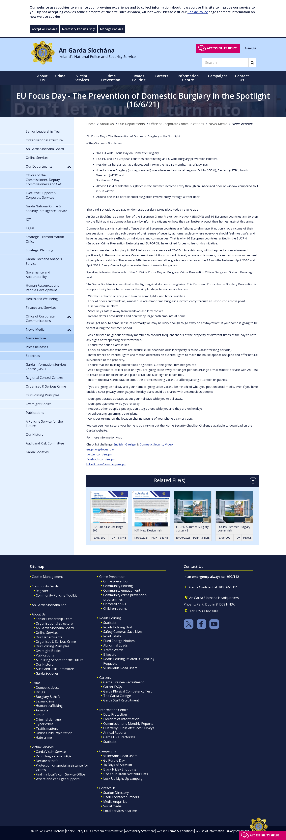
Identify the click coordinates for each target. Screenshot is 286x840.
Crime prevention (116, 581)
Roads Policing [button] (139, 77)
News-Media (218, 124)
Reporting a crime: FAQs (53, 756)
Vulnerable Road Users (120, 668)
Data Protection (115, 714)
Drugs (40, 692)
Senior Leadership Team (54, 619)
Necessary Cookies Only (78, 29)
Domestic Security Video (156, 444)
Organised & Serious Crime (56, 641)
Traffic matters (47, 728)
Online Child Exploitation (54, 733)
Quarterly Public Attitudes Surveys (128, 728)
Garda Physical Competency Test (127, 691)
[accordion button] (253, 480)
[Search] (225, 62)
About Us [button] (42, 77)
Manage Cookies (111, 29)
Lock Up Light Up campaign (123, 778)
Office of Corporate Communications (176, 124)
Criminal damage (48, 719)
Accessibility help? (222, 48)
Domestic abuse (48, 687)
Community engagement (121, 590)
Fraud (40, 715)
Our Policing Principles (52, 646)
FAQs (87, 831)
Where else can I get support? (58, 779)
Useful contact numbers (121, 797)
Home (90, 124)
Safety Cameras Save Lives (123, 631)
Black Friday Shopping (119, 769)
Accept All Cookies (44, 29)
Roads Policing (110, 618)
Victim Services (43, 747)
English (118, 444)
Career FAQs (112, 687)
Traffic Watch (113, 650)
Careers (105, 677)
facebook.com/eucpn (100, 459)
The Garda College (117, 695)
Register (42, 591)
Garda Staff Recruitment (121, 700)
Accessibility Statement (140, 831)
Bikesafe (109, 654)
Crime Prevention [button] (110, 77)
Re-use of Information (209, 831)
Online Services (47, 632)
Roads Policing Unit (117, 627)
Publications (45, 655)
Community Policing (118, 586)
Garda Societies (47, 673)
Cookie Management (47, 576)
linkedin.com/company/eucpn (106, 464)
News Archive (242, 124)
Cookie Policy (197, 12)
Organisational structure (54, 623)
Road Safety (112, 636)
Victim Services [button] (82, 77)
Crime (36, 683)
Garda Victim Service (51, 751)
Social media (112, 806)
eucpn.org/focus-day (100, 449)
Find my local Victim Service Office (60, 774)
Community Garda (45, 586)
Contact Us (107, 788)
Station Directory (116, 792)
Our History (44, 664)
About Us (107, 124)
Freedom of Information (121, 719)
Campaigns (107, 751)
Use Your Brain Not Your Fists (125, 774)
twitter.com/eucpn (99, 454)
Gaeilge (250, 48)
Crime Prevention (112, 576)
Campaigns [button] (217, 75)
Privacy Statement (237, 831)
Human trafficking (49, 705)
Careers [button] (161, 75)
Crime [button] (60, 75)
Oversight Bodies (48, 651)
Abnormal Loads (115, 645)
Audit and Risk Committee (55, 669)
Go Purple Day (114, 760)
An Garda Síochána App (49, 605)
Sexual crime (45, 701)
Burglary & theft (48, 696)
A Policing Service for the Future (59, 660)
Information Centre (113, 710)
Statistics (110, 622)
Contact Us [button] (242, 77)
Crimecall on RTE (115, 604)
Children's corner (116, 608)
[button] (69, 167)
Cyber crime (44, 724)
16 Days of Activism (117, 765)
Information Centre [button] (188, 77)
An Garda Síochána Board (55, 628)
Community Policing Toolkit (56, 595)
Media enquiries (115, 801)
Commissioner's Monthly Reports (128, 723)
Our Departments (131, 124)
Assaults (42, 710)
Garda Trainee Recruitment (123, 682)
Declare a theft (47, 761)
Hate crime (44, 737)
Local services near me (120, 811)
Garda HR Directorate (119, 737)
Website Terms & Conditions (175, 831)
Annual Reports (115, 732)
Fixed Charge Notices (119, 641)
